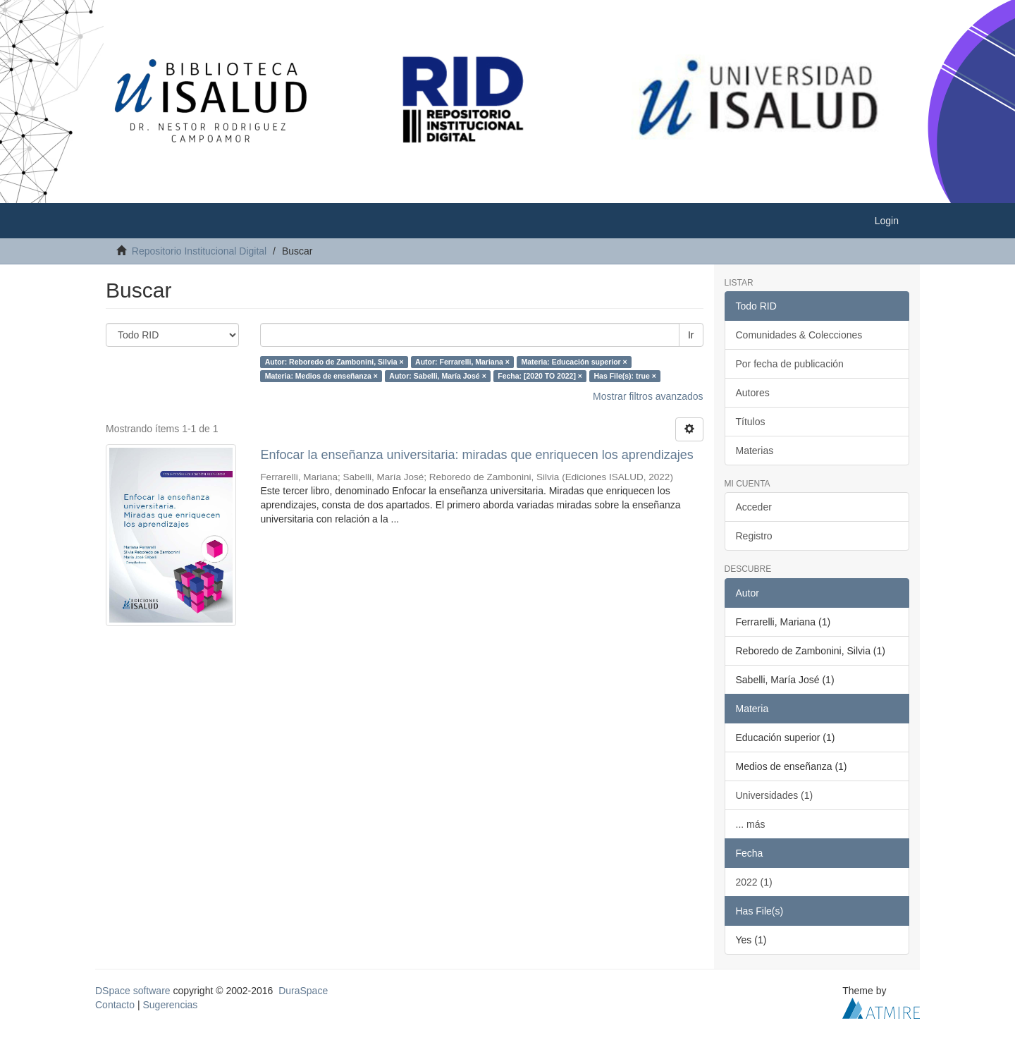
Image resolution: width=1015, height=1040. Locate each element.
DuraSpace (303, 990)
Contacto (115, 1004)
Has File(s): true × (624, 376)
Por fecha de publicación (790, 363)
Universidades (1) (774, 795)
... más (750, 824)
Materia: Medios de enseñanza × (321, 376)
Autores (753, 392)
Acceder (754, 507)
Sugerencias (169, 1004)
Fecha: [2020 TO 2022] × (540, 376)
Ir (691, 335)
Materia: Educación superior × (574, 361)
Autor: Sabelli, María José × (437, 376)
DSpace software (133, 990)
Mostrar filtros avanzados (648, 396)
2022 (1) (754, 882)
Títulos (750, 421)
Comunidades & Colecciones (799, 335)
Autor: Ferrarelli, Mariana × (462, 361)
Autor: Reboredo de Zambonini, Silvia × (334, 361)
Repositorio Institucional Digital (199, 251)
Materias (755, 450)
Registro (754, 536)
